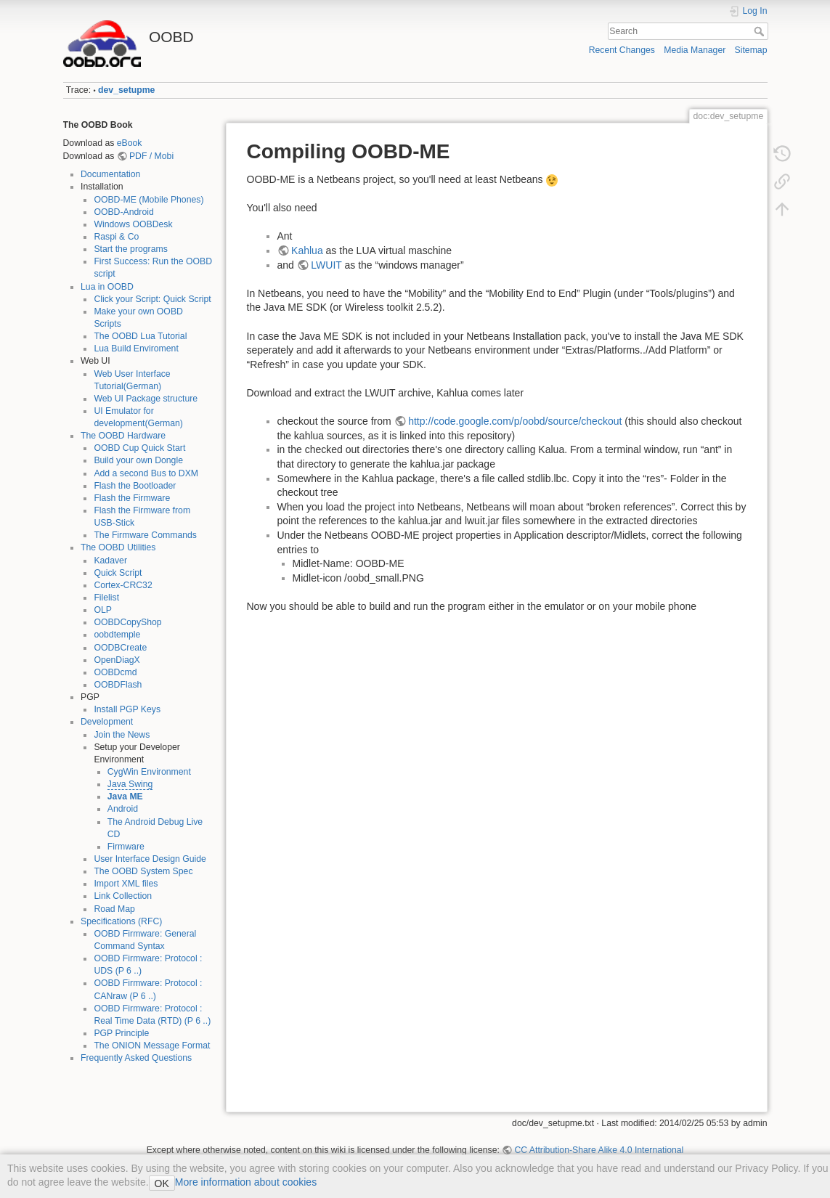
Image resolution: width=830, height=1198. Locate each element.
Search (761, 31)
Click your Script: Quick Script (152, 299)
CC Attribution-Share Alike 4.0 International (598, 1150)
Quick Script (118, 573)
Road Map (114, 909)
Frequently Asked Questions (136, 1058)
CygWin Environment (149, 772)
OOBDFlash (118, 685)
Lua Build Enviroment (136, 348)
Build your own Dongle (138, 460)
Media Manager (694, 50)
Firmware (126, 847)
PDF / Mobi (151, 156)
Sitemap (751, 50)
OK (162, 1183)
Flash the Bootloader (135, 486)
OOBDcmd (115, 672)
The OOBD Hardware (123, 436)
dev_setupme (126, 90)
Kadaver (110, 560)
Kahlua (307, 250)
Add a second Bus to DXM (146, 473)
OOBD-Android (123, 212)
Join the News (122, 735)
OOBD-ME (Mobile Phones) (148, 200)
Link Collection (123, 896)
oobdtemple (117, 634)
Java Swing (130, 784)
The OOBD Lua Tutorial (140, 336)
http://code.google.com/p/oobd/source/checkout (515, 421)
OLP (103, 610)
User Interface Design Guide (150, 859)
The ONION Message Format (152, 1045)
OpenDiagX (116, 660)
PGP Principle (121, 1033)
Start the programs (130, 249)
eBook (129, 143)
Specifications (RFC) (121, 921)
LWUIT (326, 265)
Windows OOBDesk (133, 224)
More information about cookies (246, 1182)
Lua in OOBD (107, 287)
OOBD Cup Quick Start (139, 448)
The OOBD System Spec (143, 871)
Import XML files (126, 884)
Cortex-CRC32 (123, 585)
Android (122, 809)
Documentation (110, 174)
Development (107, 722)
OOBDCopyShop (127, 622)
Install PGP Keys (127, 709)
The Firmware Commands (145, 535)
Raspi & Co (116, 237)
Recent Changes (622, 50)
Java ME (125, 796)
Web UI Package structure (146, 399)
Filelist (106, 597)
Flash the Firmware (132, 498)
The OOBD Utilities (118, 547)
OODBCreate (120, 648)
